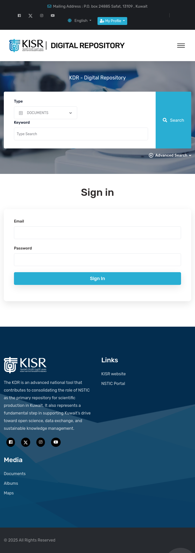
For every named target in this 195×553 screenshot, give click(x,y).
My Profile (111, 21)
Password (23, 248)
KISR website (113, 373)
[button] (79, 20)
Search (173, 120)
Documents (15, 473)
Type (18, 101)
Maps (9, 493)
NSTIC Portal (113, 383)
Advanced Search (173, 155)
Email (19, 221)
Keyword (22, 122)
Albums (11, 483)
